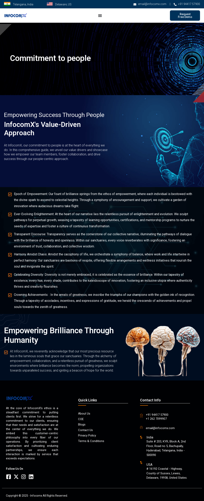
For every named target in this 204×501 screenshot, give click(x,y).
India (149, 437)
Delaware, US (63, 4)
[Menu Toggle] (100, 16)
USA (149, 465)
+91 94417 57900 (157, 415)
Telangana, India (23, 4)
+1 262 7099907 (156, 419)
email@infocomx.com (160, 428)
